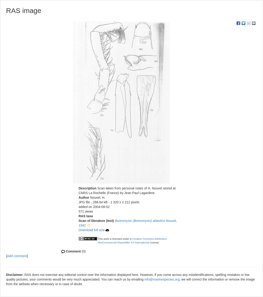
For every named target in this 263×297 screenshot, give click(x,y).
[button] (88, 225)
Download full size (94, 230)
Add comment (17, 256)
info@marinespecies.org (161, 279)
